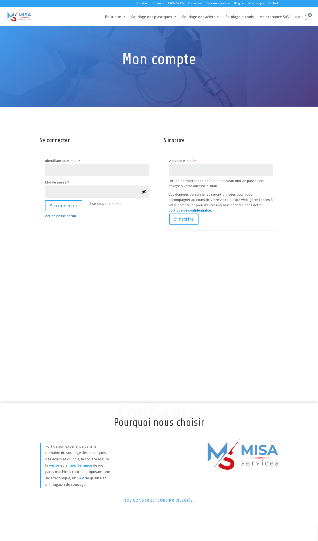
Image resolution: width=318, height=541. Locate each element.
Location (142, 3)
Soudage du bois (239, 17)
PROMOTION (176, 3)
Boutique (113, 17)
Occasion (158, 3)
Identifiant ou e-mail (71, 160)
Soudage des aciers (198, 17)
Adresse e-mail (191, 160)
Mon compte (256, 3)
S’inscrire (184, 219)
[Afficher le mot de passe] (144, 191)
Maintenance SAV (274, 17)
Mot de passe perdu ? (61, 216)
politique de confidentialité (189, 210)
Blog (237, 3)
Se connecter (64, 206)
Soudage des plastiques (151, 17)
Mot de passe (66, 181)
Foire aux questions (218, 3)
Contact (273, 3)
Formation (195, 3)
